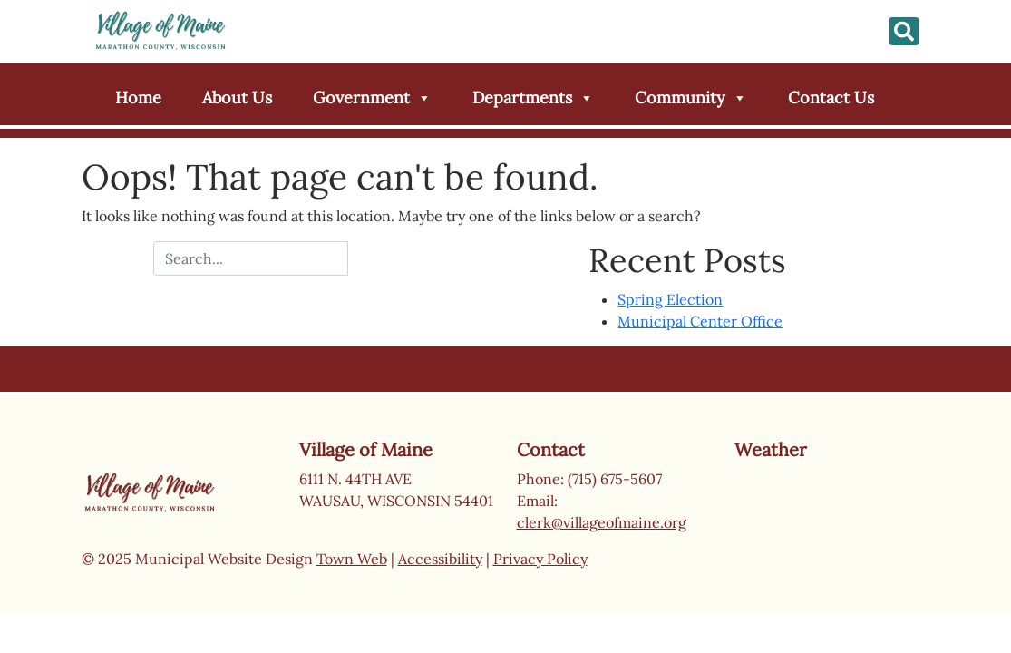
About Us (237, 97)
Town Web (351, 559)
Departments (533, 98)
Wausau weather (824, 533)
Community (691, 98)
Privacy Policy (540, 559)
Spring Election (670, 299)
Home (138, 97)
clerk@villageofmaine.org (601, 522)
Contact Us (831, 97)
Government (372, 98)
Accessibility (440, 559)
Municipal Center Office (700, 321)
